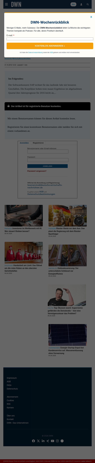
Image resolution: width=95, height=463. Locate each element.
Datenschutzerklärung (35, 52)
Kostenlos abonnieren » (50, 46)
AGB (51, 52)
